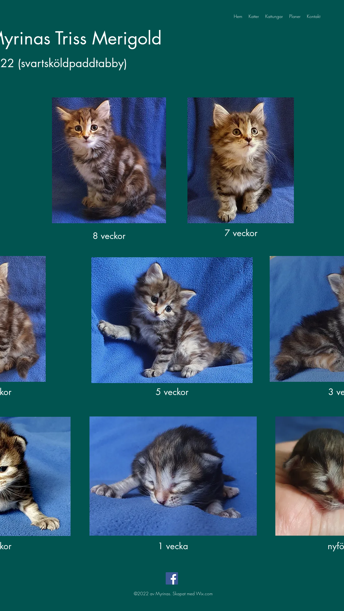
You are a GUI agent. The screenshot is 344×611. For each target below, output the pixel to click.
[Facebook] (172, 578)
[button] (274, 16)
